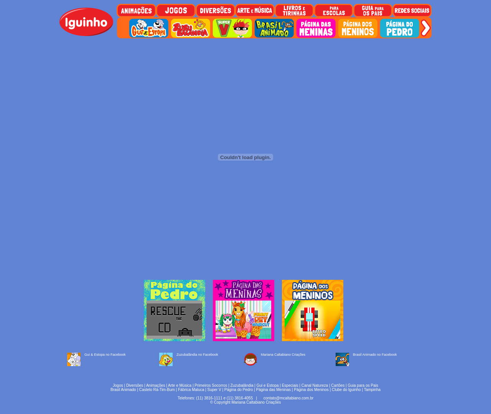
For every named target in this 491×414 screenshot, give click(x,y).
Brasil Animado (123, 390)
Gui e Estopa (268, 385)
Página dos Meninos (311, 390)
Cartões (337, 385)
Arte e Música (179, 385)
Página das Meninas (273, 390)
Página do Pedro (238, 390)
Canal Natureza (315, 385)
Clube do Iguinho (346, 390)
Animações (155, 385)
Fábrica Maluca (191, 390)
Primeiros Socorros (210, 385)
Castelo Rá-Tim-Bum (157, 390)
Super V (214, 390)
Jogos (118, 385)
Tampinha (372, 390)
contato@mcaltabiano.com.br (288, 398)
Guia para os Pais (363, 385)
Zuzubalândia (242, 385)
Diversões (134, 385)
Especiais (290, 385)
